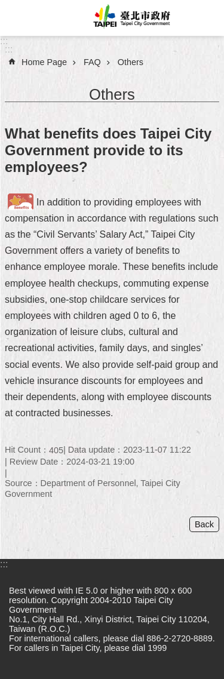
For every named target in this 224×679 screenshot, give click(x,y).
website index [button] (18, 18)
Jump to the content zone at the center (6, 6)
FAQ (92, 62)
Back (204, 524)
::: (4, 41)
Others (130, 62)
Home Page (44, 62)
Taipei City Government (130, 18)
